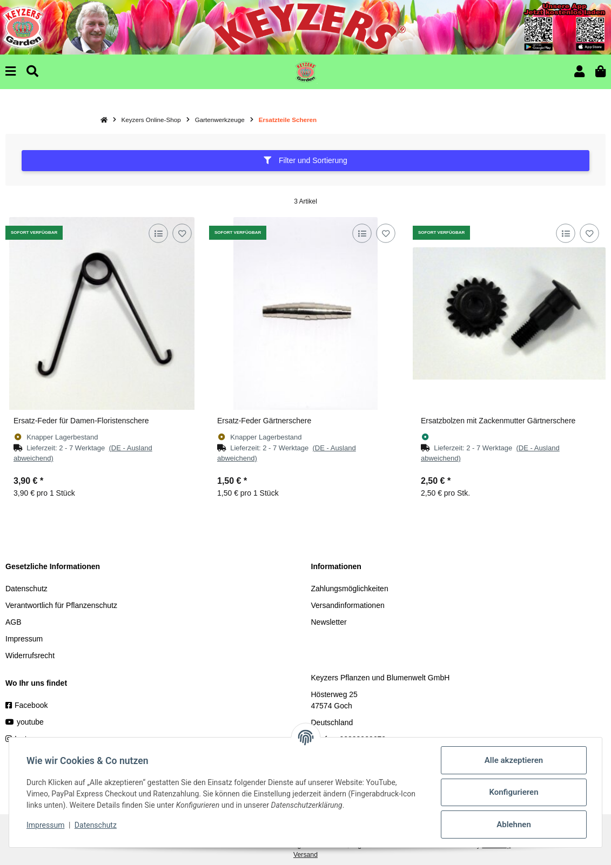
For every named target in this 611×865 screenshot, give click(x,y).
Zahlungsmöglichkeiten (349, 588)
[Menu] (10, 71)
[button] (579, 71)
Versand (305, 855)
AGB (13, 622)
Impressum (24, 638)
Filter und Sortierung (305, 160)
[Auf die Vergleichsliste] (158, 233)
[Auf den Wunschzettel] (181, 233)
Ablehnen (513, 824)
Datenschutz (26, 588)
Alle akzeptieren (514, 760)
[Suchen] (32, 71)
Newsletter (329, 622)
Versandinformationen (348, 605)
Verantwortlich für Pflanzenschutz (61, 605)
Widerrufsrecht (30, 655)
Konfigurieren (513, 792)
